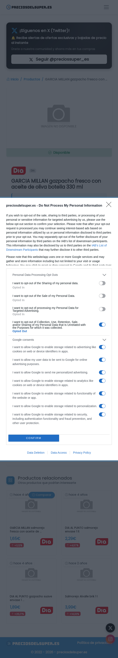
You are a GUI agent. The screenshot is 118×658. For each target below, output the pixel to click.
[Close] (110, 206)
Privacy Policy (82, 452)
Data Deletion (36, 452)
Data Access (59, 452)
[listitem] (59, 275)
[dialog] (59, 329)
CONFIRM (33, 438)
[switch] (102, 283)
